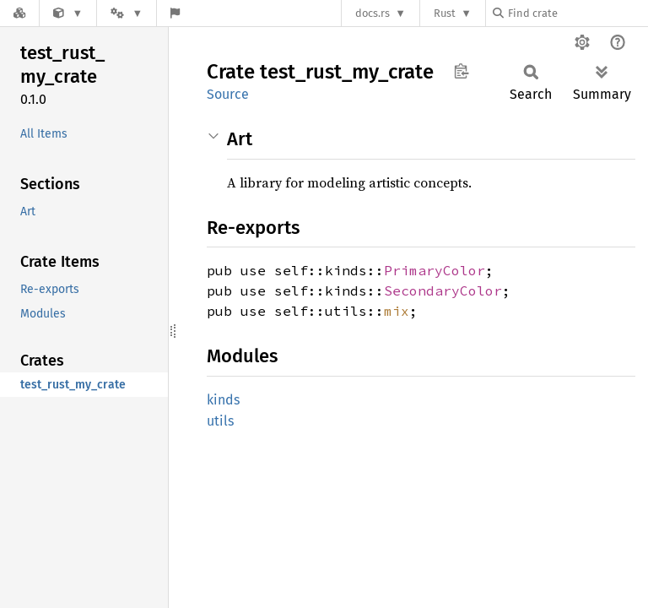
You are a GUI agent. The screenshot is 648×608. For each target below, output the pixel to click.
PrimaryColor (434, 270)
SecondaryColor (443, 290)
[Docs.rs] (19, 13)
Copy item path (461, 71)
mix (396, 310)
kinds (223, 400)
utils (220, 421)
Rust (445, 13)
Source (228, 94)
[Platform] (126, 13)
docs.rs (372, 13)
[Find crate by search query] (577, 13)
